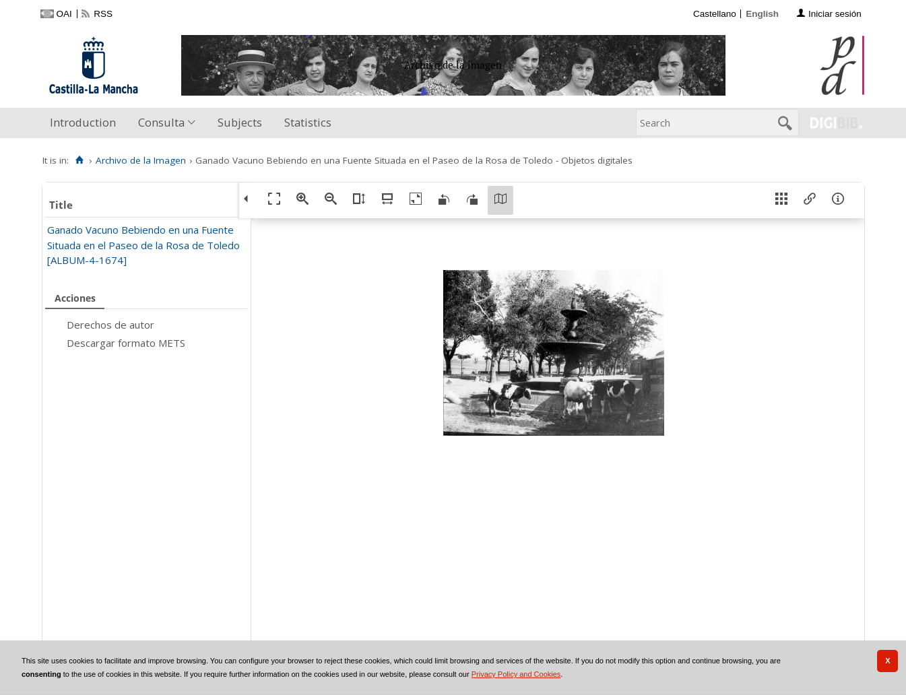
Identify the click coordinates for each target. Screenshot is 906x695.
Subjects (240, 122)
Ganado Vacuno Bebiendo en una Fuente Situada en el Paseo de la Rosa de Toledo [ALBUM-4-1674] (143, 245)
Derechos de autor (110, 324)
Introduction (83, 122)
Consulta (161, 122)
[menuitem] (85, 123)
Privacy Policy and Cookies (516, 674)
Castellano (714, 14)
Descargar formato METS (126, 343)
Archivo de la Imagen (141, 160)
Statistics (307, 122)
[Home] (80, 160)
